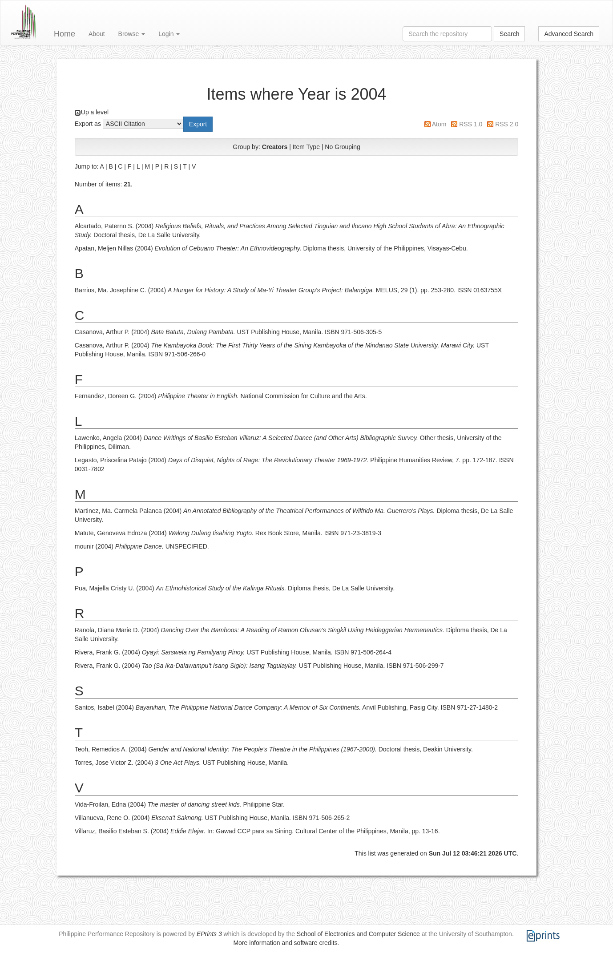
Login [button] (169, 33)
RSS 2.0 (506, 124)
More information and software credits (285, 942)
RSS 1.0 (470, 124)
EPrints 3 (209, 933)
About (97, 33)
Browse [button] (131, 33)
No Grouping (342, 146)
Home (64, 33)
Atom (439, 124)
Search (509, 33)
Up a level (95, 112)
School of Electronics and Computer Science (358, 933)
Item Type (306, 146)
